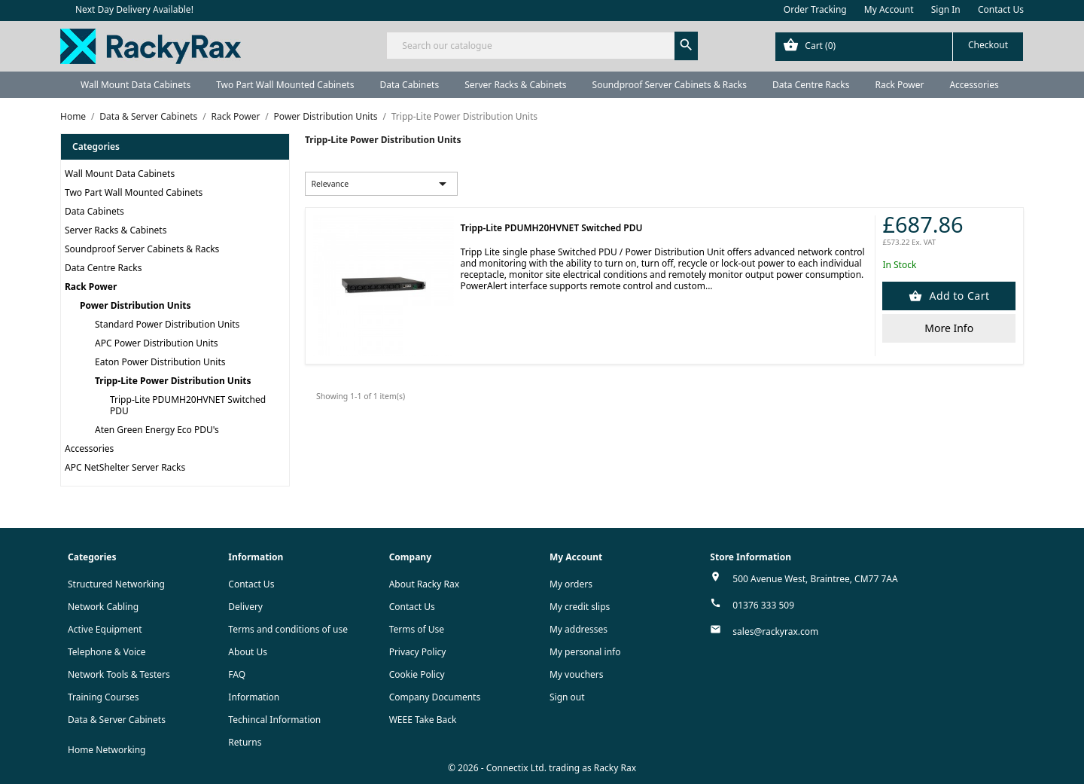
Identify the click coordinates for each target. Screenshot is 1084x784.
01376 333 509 (763, 605)
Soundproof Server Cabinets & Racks (669, 84)
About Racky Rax (424, 584)
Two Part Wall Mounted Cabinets (285, 84)
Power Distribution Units (135, 305)
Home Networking (106, 749)
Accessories (973, 84)
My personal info (585, 651)
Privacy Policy (417, 651)
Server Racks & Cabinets (515, 84)
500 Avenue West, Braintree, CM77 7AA (814, 578)
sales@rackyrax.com (775, 631)
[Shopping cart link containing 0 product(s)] (899, 47)
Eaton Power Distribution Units (160, 361)
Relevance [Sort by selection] (382, 184)
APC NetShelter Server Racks (125, 467)
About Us (247, 651)
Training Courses (103, 697)
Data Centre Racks (811, 84)
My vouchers (577, 674)
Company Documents (435, 697)
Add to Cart (957, 295)
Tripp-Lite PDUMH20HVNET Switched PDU (188, 405)
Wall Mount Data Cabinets (135, 84)
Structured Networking (116, 584)
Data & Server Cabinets (117, 719)
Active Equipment (105, 629)
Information (253, 697)
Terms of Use (416, 629)
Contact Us (1001, 9)
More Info (948, 328)
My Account (889, 9)
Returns (244, 742)
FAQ (236, 674)
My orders (571, 584)
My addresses (578, 629)
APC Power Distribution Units (156, 343)
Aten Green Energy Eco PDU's (157, 429)
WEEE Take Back (423, 719)
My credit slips (580, 606)
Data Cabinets (409, 84)
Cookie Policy (417, 674)
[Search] (541, 45)
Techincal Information (274, 719)
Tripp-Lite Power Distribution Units (173, 380)
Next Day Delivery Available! (134, 9)
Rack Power (899, 84)
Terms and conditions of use (288, 629)
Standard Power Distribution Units (167, 324)
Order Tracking (815, 9)
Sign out (567, 697)
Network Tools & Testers (119, 674)
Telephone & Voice (107, 651)
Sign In (946, 9)
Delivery (245, 606)
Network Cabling (103, 606)
